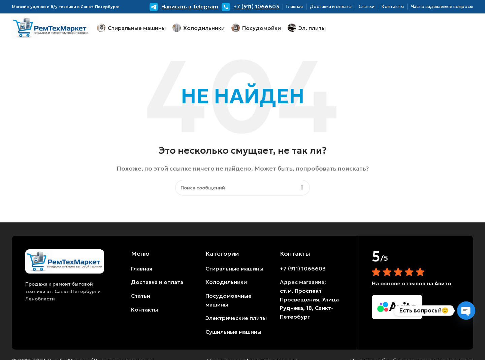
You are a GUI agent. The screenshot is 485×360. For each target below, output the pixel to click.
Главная (141, 269)
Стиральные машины (234, 269)
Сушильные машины (233, 333)
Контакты (144, 311)
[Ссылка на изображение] (64, 262)
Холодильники (226, 283)
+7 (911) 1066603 (303, 269)
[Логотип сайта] (51, 28)
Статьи (140, 297)
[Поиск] (242, 189)
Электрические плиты (236, 319)
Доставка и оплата (157, 283)
